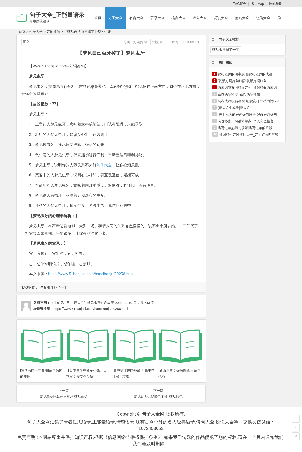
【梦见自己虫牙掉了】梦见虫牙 (87, 32)
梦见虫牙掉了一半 (53, 287)
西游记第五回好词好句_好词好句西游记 (247, 87)
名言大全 (136, 18)
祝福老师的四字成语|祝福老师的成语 (245, 74)
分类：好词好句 (135, 42)
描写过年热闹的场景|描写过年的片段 (245, 128)
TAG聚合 (240, 4)
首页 (97, 18)
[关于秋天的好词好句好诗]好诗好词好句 (247, 114)
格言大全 (178, 18)
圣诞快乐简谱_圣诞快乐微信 (239, 94)
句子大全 (115, 18)
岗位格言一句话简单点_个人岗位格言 (245, 121)
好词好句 (53, 32)
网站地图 (276, 4)
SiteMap (258, 4)
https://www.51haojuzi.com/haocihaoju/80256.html (90, 274)
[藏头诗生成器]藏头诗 (234, 108)
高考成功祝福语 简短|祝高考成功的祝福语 (249, 101)
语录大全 (157, 18)
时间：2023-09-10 (185, 42)
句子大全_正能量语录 (57, 15)
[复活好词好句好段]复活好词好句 (242, 81)
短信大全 (263, 18)
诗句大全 (200, 18)
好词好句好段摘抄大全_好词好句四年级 (248, 135)
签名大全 (242, 18)
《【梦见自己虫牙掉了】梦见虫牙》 (77, 303)
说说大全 (221, 18)
